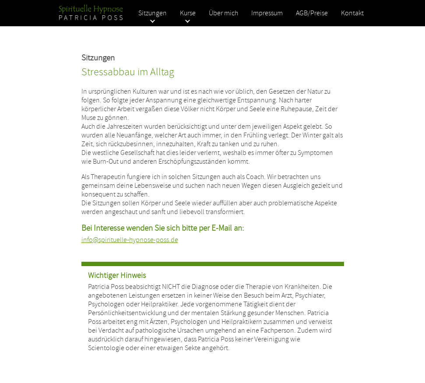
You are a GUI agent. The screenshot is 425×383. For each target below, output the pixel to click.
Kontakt (352, 13)
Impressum (267, 13)
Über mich (223, 13)
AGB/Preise (312, 13)
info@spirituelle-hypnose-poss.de (129, 239)
